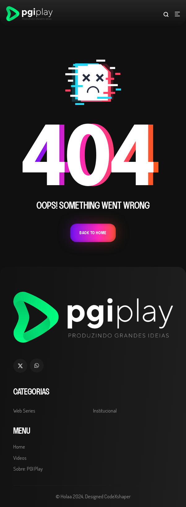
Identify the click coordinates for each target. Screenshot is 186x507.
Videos (20, 457)
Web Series (24, 410)
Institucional (105, 410)
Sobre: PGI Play (28, 468)
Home (19, 446)
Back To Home (93, 233)
